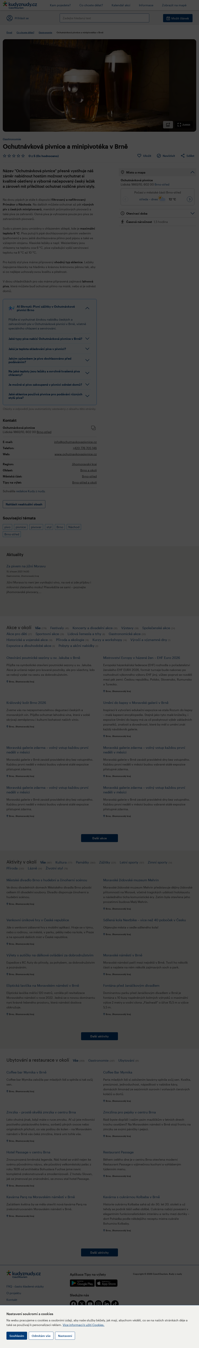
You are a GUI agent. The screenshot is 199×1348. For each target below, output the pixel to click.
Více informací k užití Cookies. (83, 1325)
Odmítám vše (41, 1335)
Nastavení (65, 1335)
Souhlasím (16, 1335)
